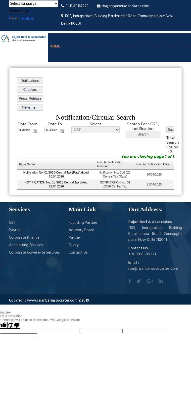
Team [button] (69, 46)
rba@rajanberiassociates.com (123, 6)
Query (152, 46)
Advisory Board (81, 230)
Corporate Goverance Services (34, 252)
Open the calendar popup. (35, 131)
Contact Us (78, 252)
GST (12, 223)
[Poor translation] (13, 325)
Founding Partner (83, 223)
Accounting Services (26, 245)
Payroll (14, 230)
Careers (169, 46)
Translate (21, 19)
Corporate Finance (24, 237)
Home (55, 46)
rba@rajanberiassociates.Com (153, 269)
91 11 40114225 (74, 6)
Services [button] (90, 46)
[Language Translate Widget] (33, 3)
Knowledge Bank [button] (122, 46)
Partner (75, 237)
